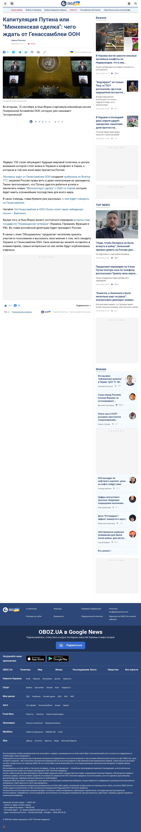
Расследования (81, 669)
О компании (31, 609)
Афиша (29, 741)
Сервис (66, 705)
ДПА (59, 696)
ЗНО (66, 696)
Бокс (57, 687)
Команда (57, 609)
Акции (57, 705)
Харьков (36, 679)
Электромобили (45, 705)
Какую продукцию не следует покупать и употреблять (115, 68)
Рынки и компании (34, 723)
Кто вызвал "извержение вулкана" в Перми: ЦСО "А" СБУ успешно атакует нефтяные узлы (110, 379)
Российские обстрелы (90, 10)
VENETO (73, 10)
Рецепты (30, 714)
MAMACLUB (50, 732)
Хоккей (49, 687)
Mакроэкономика (52, 723)
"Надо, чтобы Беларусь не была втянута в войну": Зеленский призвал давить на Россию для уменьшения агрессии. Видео (115, 246)
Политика (25, 669)
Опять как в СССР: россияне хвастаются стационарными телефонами (109, 416)
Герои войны (17, 10)
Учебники (36, 696)
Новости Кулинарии (54, 714)
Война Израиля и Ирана (55, 10)
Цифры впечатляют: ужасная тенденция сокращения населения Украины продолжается (111, 500)
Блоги (93, 669)
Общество (113, 669)
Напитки (40, 714)
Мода (56, 741)
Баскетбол (39, 687)
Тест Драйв (31, 705)
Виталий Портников (106, 405)
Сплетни (38, 741)
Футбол (29, 687)
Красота (48, 741)
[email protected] (35, 812)
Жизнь (58, 669)
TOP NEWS (103, 205)
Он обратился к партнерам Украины (112, 254)
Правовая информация (91, 609)
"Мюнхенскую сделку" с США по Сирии (50, 188)
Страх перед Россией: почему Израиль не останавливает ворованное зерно (109, 397)
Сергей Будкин (104, 543)
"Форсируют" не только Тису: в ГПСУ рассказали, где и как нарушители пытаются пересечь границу (110, 87)
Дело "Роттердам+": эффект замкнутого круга (112, 517)
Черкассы (67, 679)
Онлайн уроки (49, 696)
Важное (101, 17)
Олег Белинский (104, 508)
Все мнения (104, 551)
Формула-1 (66, 687)
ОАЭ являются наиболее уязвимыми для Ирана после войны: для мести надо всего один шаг (111, 535)
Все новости (131, 669)
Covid (60, 732)
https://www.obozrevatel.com (96, 753)
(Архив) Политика (18, 40)
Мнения (101, 369)
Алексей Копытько (105, 386)
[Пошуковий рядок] (135, 3)
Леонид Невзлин (104, 489)
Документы (59, 616)
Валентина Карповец (106, 524)
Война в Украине (33, 10)
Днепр (57, 679)
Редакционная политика (22, 312)
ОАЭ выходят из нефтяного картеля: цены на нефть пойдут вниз (112, 481)
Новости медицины (34, 732)
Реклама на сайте (33, 616)
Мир (40, 669)
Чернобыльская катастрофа (117, 10)
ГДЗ (27, 696)
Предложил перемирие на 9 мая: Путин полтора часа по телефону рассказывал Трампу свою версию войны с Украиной (116, 270)
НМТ (72, 696)
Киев (28, 679)
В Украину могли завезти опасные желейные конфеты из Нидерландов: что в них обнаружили (116, 59)
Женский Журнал (69, 741)
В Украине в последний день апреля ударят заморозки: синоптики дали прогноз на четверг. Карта (109, 122)
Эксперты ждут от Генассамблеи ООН (27, 176)
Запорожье (47, 679)
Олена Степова (104, 424)
